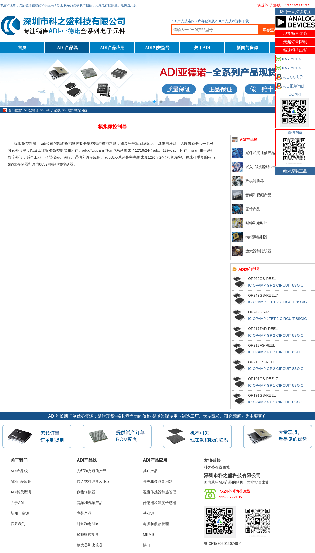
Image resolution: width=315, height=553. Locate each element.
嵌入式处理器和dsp (261, 167)
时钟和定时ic (256, 223)
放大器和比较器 (258, 251)
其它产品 (150, 471)
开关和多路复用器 (158, 481)
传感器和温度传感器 (159, 503)
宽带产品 (252, 209)
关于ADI (202, 47)
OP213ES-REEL (262, 362)
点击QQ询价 (292, 77)
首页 (22, 47)
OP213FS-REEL (261, 345)
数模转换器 (254, 181)
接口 (146, 545)
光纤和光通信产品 (260, 153)
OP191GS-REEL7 (263, 379)
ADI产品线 (67, 47)
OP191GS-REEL (262, 395)
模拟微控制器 (77, 110)
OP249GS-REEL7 (263, 295)
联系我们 (18, 524)
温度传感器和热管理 (159, 492)
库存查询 (270, 30)
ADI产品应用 (112, 47)
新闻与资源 (247, 47)
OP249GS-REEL (262, 312)
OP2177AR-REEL (263, 329)
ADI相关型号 (157, 47)
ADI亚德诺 (31, 110)
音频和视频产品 (258, 195)
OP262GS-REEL (262, 278)
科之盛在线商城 (217, 467)
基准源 (148, 513)
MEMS (148, 534)
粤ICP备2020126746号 (223, 543)
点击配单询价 (293, 86)
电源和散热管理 (156, 524)
